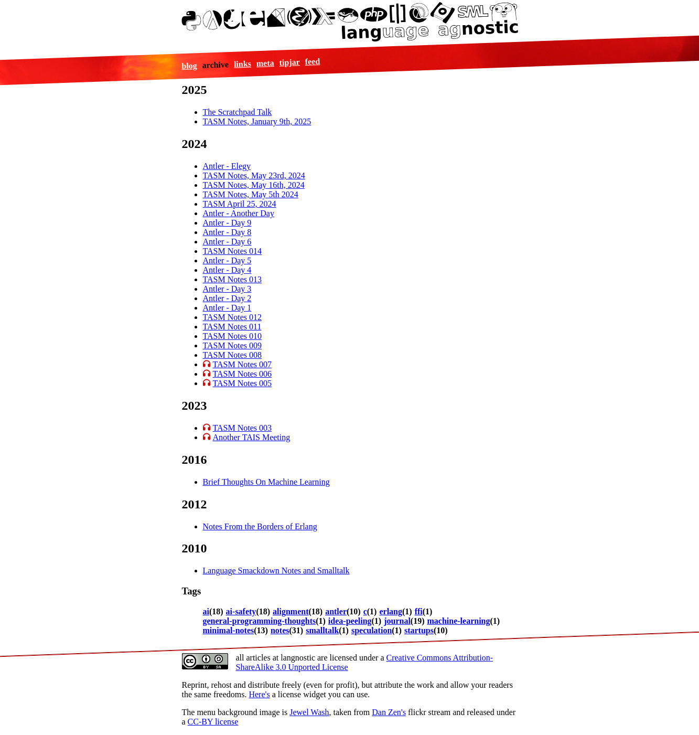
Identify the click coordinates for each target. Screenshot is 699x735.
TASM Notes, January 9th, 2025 (257, 121)
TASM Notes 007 (242, 364)
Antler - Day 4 (227, 269)
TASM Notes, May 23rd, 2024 (254, 175)
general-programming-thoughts (259, 620)
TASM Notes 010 (232, 336)
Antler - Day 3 (227, 288)
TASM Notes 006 (242, 373)
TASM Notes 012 (232, 317)
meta (265, 63)
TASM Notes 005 (242, 383)
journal (397, 620)
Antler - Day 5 (227, 260)
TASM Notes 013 (232, 279)
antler (336, 611)
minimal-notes (228, 630)
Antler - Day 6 (227, 241)
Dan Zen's (389, 712)
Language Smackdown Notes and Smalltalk (276, 570)
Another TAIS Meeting (252, 437)
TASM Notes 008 (232, 354)
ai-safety (241, 611)
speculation (371, 630)
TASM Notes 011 (232, 326)
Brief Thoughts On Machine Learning (266, 481)
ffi (419, 611)
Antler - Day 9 (227, 222)
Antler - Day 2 (227, 298)
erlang (390, 611)
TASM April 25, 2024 (239, 203)
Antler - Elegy (227, 166)
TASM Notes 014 (232, 251)
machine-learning (458, 620)
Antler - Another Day (238, 213)
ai (206, 611)
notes (280, 630)
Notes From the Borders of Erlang (260, 526)
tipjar (289, 62)
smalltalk (322, 630)
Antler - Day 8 (227, 232)
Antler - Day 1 (227, 307)
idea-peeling (350, 620)
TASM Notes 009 (232, 345)
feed (312, 61)
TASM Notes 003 (242, 427)
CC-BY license (213, 721)
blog (189, 65)
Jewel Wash (309, 712)
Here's (259, 694)
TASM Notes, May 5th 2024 (250, 194)
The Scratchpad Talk (237, 112)
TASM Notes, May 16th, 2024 (254, 184)
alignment (290, 611)
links (242, 63)
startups (419, 630)
